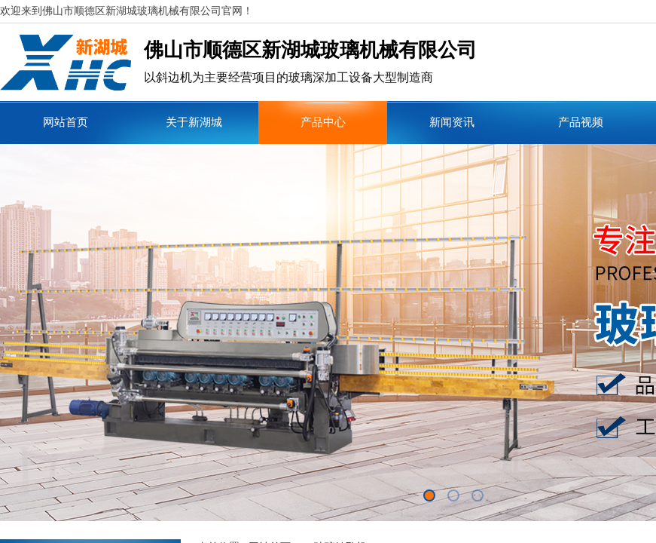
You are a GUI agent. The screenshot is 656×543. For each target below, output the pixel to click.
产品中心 (323, 122)
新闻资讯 (451, 122)
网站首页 (65, 122)
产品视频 (580, 122)
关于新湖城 (194, 122)
